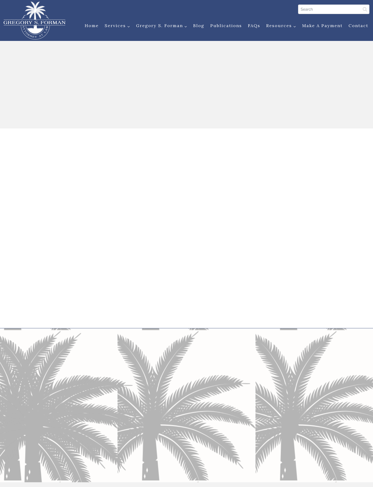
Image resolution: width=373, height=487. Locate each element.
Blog (198, 25)
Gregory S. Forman (161, 26)
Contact (358, 25)
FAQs (254, 25)
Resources (281, 26)
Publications (226, 25)
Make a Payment (322, 25)
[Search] (333, 9)
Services (117, 26)
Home (92, 25)
